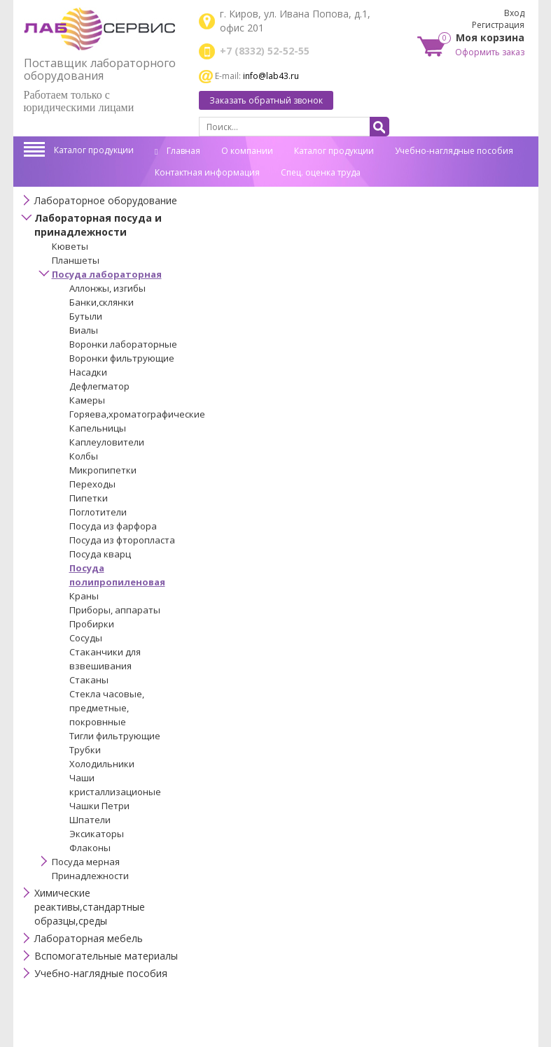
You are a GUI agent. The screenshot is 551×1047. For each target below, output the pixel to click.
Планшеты (75, 260)
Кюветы (70, 246)
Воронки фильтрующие (121, 358)
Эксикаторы (96, 833)
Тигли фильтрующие (114, 735)
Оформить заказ (489, 52)
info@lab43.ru (271, 76)
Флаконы (90, 847)
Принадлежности (90, 875)
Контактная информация (207, 172)
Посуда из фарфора (113, 526)
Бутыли (85, 316)
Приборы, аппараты (114, 610)
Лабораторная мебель (88, 938)
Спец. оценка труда (321, 172)
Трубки (85, 749)
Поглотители (98, 512)
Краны (84, 596)
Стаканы (89, 680)
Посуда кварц (100, 554)
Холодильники (101, 763)
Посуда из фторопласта (122, 540)
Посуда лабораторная (107, 274)
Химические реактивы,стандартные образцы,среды (89, 906)
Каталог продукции (94, 150)
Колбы (83, 456)
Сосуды (85, 638)
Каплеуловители (106, 442)
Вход (514, 13)
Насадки (88, 372)
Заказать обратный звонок (266, 100)
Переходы (92, 484)
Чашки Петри (99, 805)
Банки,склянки (101, 302)
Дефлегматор (99, 386)
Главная (177, 151)
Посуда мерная (86, 861)
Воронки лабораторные (123, 344)
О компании (247, 151)
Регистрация (498, 25)
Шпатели (90, 819)
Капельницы (97, 428)
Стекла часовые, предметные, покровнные (106, 708)
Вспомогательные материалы (106, 955)
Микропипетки (103, 470)
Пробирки (91, 624)
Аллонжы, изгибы (107, 288)
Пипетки (88, 498)
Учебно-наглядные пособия (454, 151)
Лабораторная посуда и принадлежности (98, 224)
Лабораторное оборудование (105, 200)
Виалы (83, 330)
